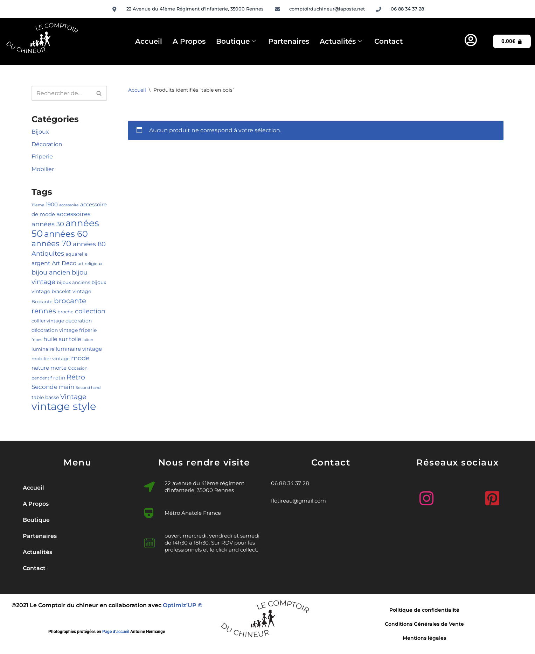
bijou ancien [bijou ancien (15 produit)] (51, 272)
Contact (388, 41)
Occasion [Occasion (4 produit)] (78, 368)
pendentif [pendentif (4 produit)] (42, 378)
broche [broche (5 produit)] (65, 311)
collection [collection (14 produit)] (90, 311)
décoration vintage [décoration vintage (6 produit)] (55, 330)
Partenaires (288, 41)
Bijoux (40, 131)
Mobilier (43, 169)
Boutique (236, 41)
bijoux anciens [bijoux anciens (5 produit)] (73, 282)
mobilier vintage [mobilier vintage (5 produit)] (51, 358)
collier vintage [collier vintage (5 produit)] (48, 321)
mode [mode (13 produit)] (80, 358)
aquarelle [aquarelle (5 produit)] (76, 254)
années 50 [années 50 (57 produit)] (65, 228)
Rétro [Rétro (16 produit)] (76, 377)
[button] (77, 520)
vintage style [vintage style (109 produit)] (64, 406)
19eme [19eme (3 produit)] (38, 205)
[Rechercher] (61, 93)
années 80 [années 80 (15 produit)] (89, 244)
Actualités (341, 41)
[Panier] (512, 41)
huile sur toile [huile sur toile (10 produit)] (62, 338)
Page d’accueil (115, 631)
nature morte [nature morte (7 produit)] (49, 368)
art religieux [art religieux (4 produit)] (90, 263)
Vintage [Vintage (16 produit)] (73, 397)
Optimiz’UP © (182, 605)
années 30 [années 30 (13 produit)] (48, 224)
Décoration (47, 144)
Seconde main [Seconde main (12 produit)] (53, 386)
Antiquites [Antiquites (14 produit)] (48, 253)
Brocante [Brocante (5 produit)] (42, 301)
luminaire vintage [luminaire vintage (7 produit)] (79, 349)
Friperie (42, 156)
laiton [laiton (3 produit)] (88, 339)
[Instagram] (424, 495)
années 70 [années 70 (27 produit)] (51, 243)
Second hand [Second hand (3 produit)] (88, 387)
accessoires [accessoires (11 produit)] (73, 214)
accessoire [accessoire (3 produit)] (69, 205)
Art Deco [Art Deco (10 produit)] (64, 263)
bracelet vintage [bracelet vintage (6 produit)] (71, 291)
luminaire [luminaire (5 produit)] (43, 349)
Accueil (148, 41)
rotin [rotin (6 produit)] (59, 378)
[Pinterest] (490, 495)
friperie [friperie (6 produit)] (88, 330)
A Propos (189, 41)
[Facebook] (457, 498)
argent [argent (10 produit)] (41, 263)
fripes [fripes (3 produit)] (37, 339)
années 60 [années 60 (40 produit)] (66, 234)
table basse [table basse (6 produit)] (45, 397)
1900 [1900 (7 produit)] (52, 204)
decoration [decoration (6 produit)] (78, 321)
